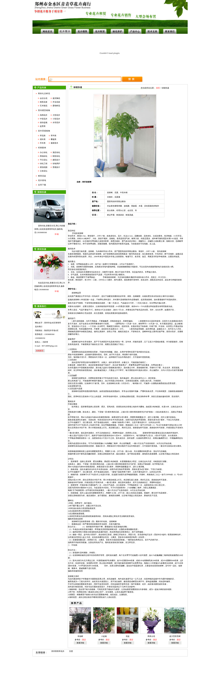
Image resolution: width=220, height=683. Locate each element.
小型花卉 (56, 119)
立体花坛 (43, 171)
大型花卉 (56, 115)
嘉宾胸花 (56, 98)
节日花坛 (43, 160)
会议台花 (43, 98)
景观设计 (56, 167)
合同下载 (42, 185)
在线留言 (39, 351)
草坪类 (53, 136)
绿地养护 (56, 163)
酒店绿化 (56, 152)
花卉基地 (42, 180)
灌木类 (42, 139)
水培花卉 (56, 122)
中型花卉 (43, 119)
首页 (158, 88)
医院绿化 (56, 156)
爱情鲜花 (56, 106)
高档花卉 (43, 115)
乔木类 (42, 143)
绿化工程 (43, 163)
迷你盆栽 (43, 122)
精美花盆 (42, 176)
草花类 (42, 136)
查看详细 (80, 643)
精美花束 (43, 102)
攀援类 (53, 139)
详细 (57, 234)
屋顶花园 (43, 167)
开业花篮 (56, 102)
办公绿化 (43, 152)
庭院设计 (56, 160)
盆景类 (42, 126)
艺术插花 (43, 106)
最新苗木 (54, 143)
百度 (71, 651)
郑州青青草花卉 (57, 651)
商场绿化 (43, 156)
